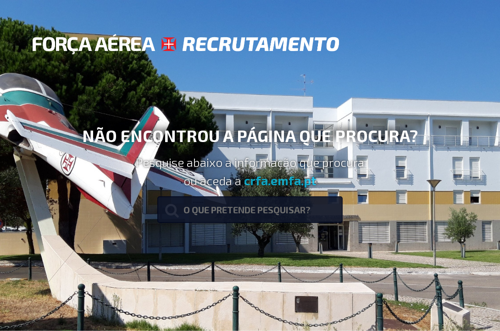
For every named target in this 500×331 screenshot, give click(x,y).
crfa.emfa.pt (280, 180)
